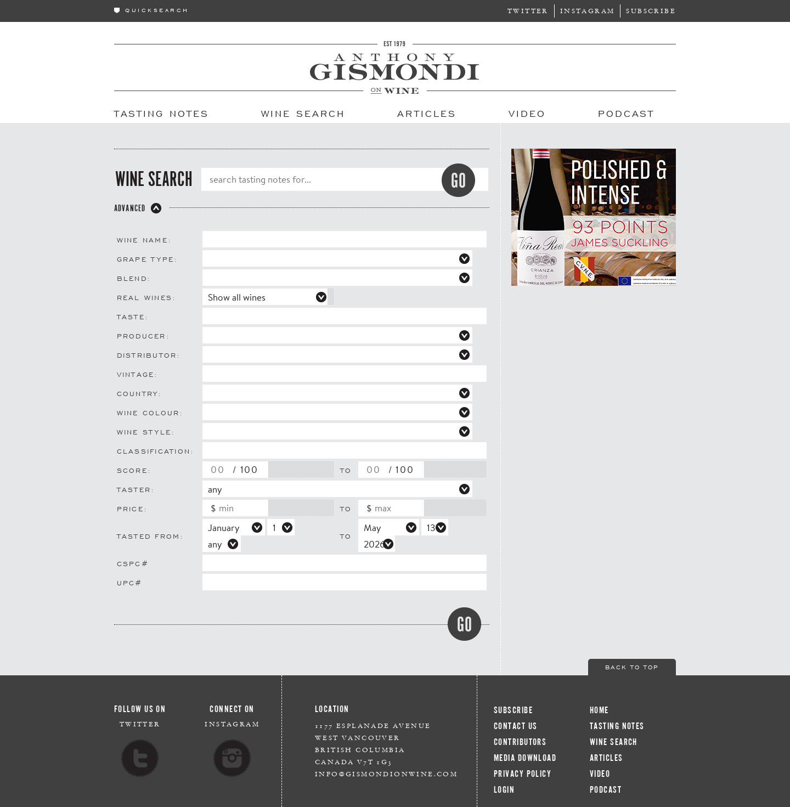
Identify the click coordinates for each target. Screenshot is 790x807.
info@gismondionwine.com (386, 774)
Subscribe (651, 11)
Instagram (587, 11)
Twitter (528, 11)
